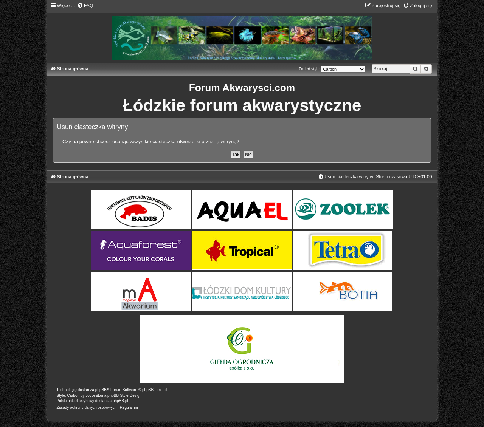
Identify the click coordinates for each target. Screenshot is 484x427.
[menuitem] (85, 5)
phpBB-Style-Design (124, 395)
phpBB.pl (120, 401)
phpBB (101, 390)
